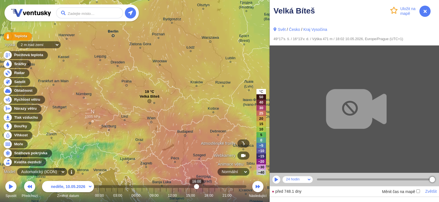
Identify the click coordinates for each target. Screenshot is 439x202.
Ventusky (30, 12)
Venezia (100, 171)
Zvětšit (431, 191)
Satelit (16, 82)
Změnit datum (68, 190)
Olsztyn (203, 6)
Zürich (51, 135)
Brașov (269, 167)
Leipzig (100, 57)
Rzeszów (223, 83)
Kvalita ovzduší (24, 162)
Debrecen (218, 132)
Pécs (175, 159)
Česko (294, 29)
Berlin (113, 32)
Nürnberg (84, 95)
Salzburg (108, 127)
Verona (83, 171)
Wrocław (160, 62)
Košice (213, 109)
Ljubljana (127, 159)
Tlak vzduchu (23, 118)
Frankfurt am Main (53, 82)
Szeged (199, 156)
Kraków (196, 83)
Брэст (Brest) (244, 39)
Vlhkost (18, 135)
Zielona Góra (140, 45)
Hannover (67, 36)
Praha (127, 82)
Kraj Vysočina (315, 29)
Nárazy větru (22, 109)
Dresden (118, 63)
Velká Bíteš (150, 97)
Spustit (11, 190)
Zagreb (146, 164)
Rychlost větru (24, 100)
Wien (151, 119)
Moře (15, 144)
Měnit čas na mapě (401, 191)
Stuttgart (59, 108)
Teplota (17, 36)
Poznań (158, 35)
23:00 (239, 195)
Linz (124, 117)
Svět (282, 29)
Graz (139, 140)
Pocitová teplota (25, 55)
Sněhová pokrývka (27, 153)
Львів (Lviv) (248, 84)
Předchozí (30, 190)
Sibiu (250, 164)
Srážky (17, 64)
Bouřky (17, 126)
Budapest (185, 132)
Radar (16, 73)
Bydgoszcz (172, 20)
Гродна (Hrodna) (246, 5)
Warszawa (210, 38)
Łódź (190, 48)
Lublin (230, 59)
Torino (40, 177)
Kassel (63, 58)
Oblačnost (20, 91)
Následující (258, 190)
